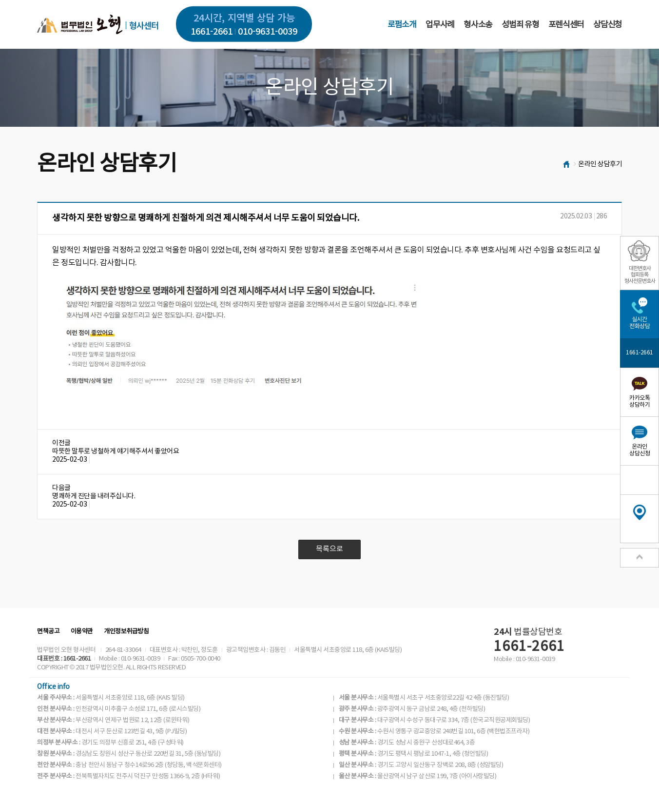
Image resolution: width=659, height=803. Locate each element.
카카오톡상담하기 (639, 401)
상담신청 (607, 25)
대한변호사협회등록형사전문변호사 (639, 274)
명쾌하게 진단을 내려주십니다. (93, 496)
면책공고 (48, 631)
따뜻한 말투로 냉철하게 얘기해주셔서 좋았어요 (115, 451)
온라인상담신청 (639, 450)
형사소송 (478, 25)
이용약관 (82, 631)
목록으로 (329, 549)
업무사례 (440, 25)
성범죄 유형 (520, 25)
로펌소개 (402, 25)
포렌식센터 (566, 25)
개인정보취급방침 (126, 631)
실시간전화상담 (639, 323)
